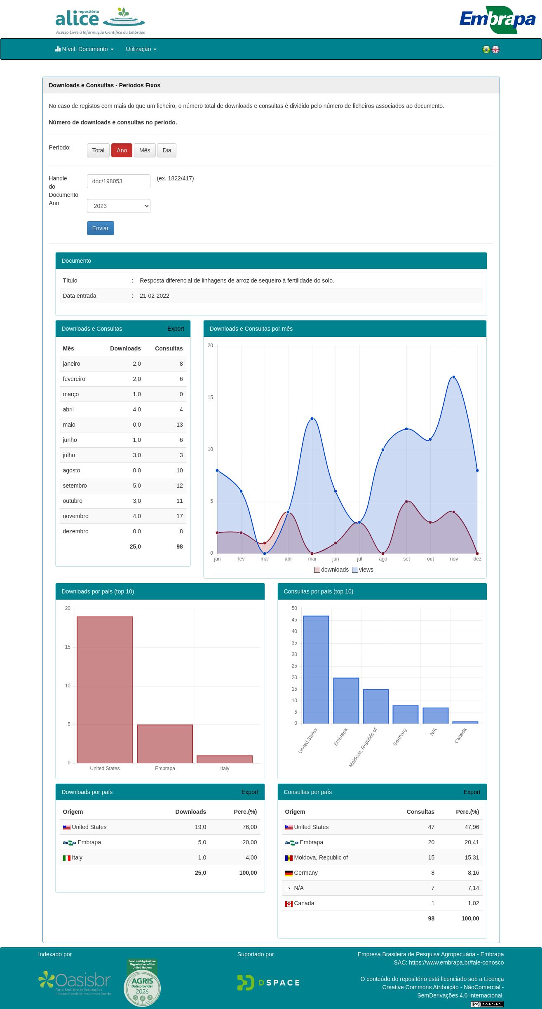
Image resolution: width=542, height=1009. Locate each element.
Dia (166, 150)
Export (175, 328)
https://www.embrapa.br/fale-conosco (456, 962)
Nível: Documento (84, 48)
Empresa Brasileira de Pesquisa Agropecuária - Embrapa (431, 954)
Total (98, 150)
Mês (144, 150)
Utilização (141, 49)
